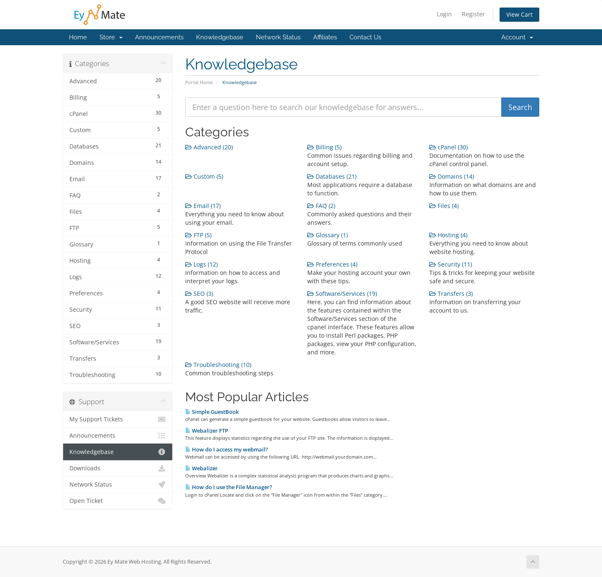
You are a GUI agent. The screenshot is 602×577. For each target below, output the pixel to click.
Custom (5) (204, 176)
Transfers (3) (451, 293)
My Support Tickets (117, 419)
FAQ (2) (321, 206)
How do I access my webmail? (226, 449)
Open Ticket (117, 501)
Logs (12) (201, 264)
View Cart (519, 14)
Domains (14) (451, 176)
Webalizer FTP (206, 430)
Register (473, 14)
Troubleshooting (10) (218, 365)
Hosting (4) (448, 235)
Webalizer (201, 468)
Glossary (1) (327, 235)
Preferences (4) (332, 264)
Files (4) (444, 206)
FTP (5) (198, 235)
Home (78, 37)
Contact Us (365, 37)
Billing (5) (324, 147)
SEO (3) (199, 293)
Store (110, 37)
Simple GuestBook (212, 411)
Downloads (117, 468)
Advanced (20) (209, 147)
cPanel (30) (448, 147)
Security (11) (450, 264)
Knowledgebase (219, 37)
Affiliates (325, 37)
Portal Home (199, 82)
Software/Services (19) (342, 293)
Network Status (278, 37)
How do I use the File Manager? (228, 487)
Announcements (159, 37)
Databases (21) (332, 176)
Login (444, 14)
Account (517, 37)
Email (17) (203, 206)
